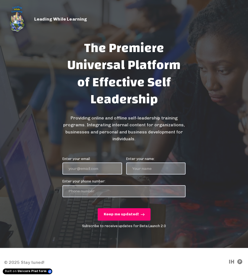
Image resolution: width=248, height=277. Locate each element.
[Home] (49, 19)
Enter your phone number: (83, 181)
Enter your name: (140, 159)
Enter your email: (76, 159)
